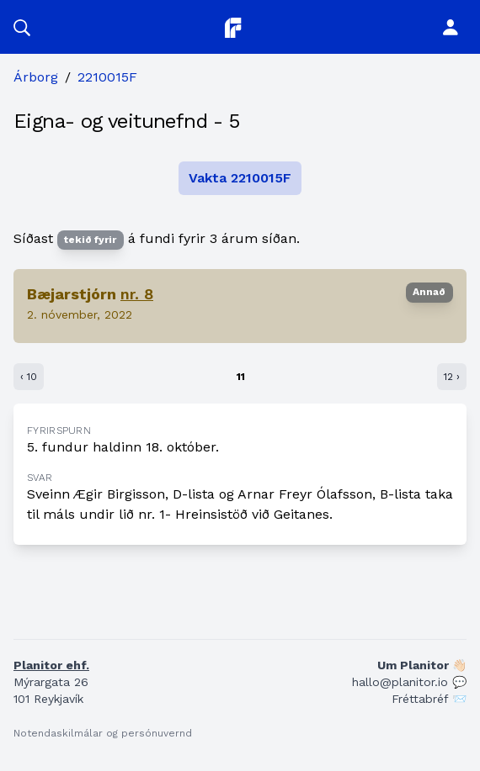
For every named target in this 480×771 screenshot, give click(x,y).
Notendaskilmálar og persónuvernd (102, 733)
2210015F (107, 77)
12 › (452, 377)
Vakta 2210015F (240, 178)
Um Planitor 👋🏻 (422, 665)
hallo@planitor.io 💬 (409, 682)
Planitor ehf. (51, 665)
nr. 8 (136, 294)
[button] (21, 27)
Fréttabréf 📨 (429, 698)
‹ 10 (28, 377)
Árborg (35, 77)
